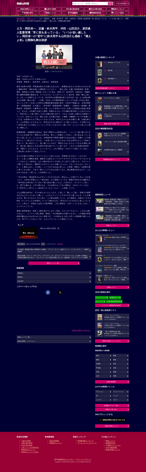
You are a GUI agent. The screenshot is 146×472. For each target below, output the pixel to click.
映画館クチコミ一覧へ (111, 405)
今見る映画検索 (121, 3)
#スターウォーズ (101, 297)
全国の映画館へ (111, 382)
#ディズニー (100, 301)
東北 (114, 364)
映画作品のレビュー (28, 450)
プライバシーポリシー (84, 459)
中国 (97, 372)
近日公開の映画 (95, 9)
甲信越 (98, 368)
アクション (99, 391)
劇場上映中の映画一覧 (111, 124)
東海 (114, 360)
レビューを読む (117, 13)
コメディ (99, 400)
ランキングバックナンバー (87, 443)
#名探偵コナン (114, 297)
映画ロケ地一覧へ (111, 409)
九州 (97, 376)
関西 (97, 360)
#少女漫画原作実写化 (114, 301)
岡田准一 (20, 277)
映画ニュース (50, 13)
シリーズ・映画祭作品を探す (111, 305)
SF (97, 396)
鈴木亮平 (20, 281)
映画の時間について (111, 426)
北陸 (114, 368)
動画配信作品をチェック (111, 159)
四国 (114, 372)
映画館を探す (27, 13)
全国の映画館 (54, 441)
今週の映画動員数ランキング (105, 88)
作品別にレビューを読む (30, 452)
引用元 (60, 244)
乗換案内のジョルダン (66, 459)
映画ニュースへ (111, 225)
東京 (97, 355)
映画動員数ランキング (86, 441)
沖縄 (114, 376)
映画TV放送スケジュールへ (111, 341)
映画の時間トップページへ (26, 341)
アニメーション (118, 391)
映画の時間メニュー (27, 9)
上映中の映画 (50, 9)
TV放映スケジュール (113, 445)
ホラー (115, 400)
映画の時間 (21, 19)
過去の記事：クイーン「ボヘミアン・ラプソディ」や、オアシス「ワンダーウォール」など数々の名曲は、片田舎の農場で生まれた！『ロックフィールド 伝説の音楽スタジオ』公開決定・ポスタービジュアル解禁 (53, 257)
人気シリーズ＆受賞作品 (30, 447)
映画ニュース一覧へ (53, 263)
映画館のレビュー (55, 443)
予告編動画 (73, 13)
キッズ (115, 396)
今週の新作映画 (72, 9)
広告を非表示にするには (81, 330)
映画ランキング (117, 9)
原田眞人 (20, 273)
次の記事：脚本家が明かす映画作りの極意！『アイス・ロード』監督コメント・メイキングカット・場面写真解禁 (53, 250)
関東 (114, 355)
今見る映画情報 (111, 447)
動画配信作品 (95, 13)
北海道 (98, 364)
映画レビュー (111, 287)
